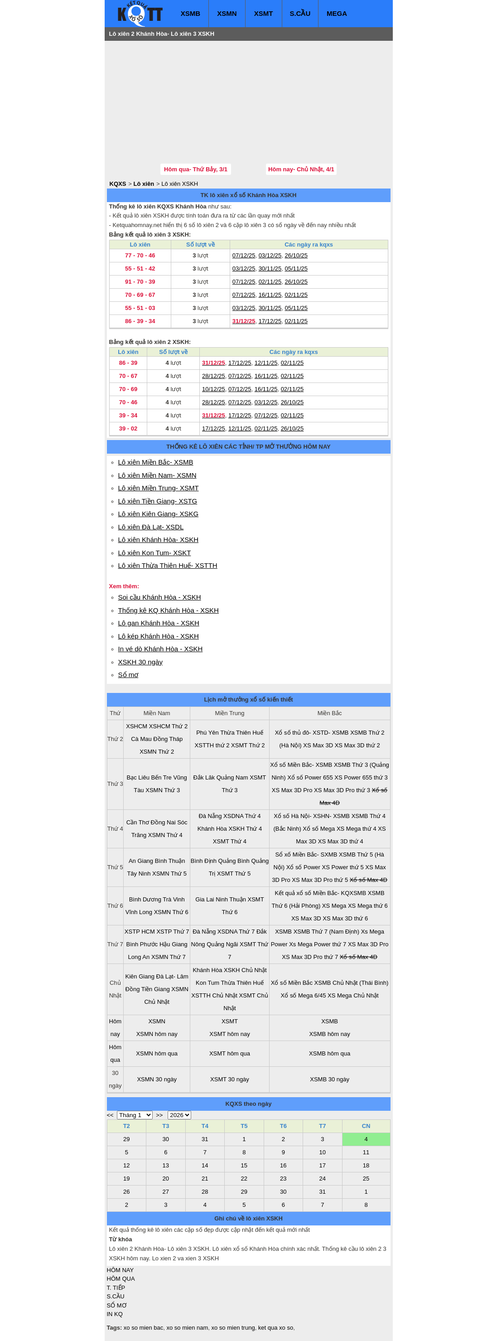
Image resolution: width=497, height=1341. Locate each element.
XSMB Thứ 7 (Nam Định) (326, 931)
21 (205, 1178)
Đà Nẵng (210, 816)
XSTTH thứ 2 (212, 745)
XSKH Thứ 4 (245, 828)
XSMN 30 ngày (156, 1079)
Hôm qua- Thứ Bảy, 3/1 (195, 169)
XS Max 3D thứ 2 (357, 745)
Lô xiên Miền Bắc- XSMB (155, 462)
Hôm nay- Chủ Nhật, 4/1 (301, 169)
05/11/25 (296, 268)
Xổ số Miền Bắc (292, 982)
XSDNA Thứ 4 (242, 816)
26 (126, 1191)
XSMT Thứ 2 (248, 745)
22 (244, 1178)
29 (126, 1139)
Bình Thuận (170, 860)
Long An (139, 957)
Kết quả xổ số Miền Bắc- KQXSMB (321, 893)
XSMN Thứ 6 (171, 912)
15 (244, 1165)
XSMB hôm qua (329, 1053)
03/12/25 (270, 255)
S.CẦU (300, 13)
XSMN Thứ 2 (157, 751)
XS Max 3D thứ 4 (340, 841)
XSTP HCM (140, 931)
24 (322, 1178)
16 (283, 1165)
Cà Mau (141, 739)
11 (366, 1152)
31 (205, 1139)
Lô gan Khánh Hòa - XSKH (158, 623)
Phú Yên (207, 732)
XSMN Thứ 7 (168, 957)
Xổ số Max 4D (368, 879)
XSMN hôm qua (157, 1053)
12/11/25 (266, 362)
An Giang (141, 860)
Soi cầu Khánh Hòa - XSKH (159, 597)
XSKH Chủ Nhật (245, 970)
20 (166, 1178)
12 (126, 1165)
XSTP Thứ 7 (172, 931)
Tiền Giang (155, 989)
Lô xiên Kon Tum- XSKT (154, 553)
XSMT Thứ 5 (234, 873)
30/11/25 (270, 268)
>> (159, 1115)
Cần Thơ (137, 822)
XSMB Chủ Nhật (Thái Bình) (351, 982)
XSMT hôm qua (229, 1053)
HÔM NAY (120, 1270)
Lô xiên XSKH (179, 183)
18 (366, 1165)
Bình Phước (142, 944)
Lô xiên (144, 183)
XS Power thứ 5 (343, 867)
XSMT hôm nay (229, 1034)
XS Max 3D (318, 745)
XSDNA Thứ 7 (236, 931)
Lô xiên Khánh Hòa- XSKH (158, 539)
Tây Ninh (138, 873)
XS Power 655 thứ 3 (360, 777)
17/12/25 (270, 321)
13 (166, 1165)
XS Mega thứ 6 (368, 905)
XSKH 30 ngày (140, 662)
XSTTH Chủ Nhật (214, 995)
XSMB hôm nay (329, 1034)
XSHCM (136, 726)
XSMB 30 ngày (329, 1079)
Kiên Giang (139, 976)
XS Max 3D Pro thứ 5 (320, 879)
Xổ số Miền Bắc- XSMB (301, 764)
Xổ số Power (303, 867)
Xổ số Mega (319, 828)
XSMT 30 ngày (229, 1079)
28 (205, 1191)
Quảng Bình (234, 860)
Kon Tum (207, 982)
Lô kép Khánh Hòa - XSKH (158, 636)
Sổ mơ (128, 674)
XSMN (226, 13)
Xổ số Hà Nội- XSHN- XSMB (312, 816)
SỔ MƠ (116, 1305)
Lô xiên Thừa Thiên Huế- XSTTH (167, 565)
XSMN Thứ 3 (162, 790)
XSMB (190, 13)
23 (283, 1178)
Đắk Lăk (204, 777)
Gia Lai (204, 899)
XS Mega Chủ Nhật (353, 995)
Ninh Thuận (231, 899)
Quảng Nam (232, 777)
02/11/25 (270, 281)
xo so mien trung (233, 1327)
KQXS (118, 183)
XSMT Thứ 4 (229, 841)
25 (366, 1178)
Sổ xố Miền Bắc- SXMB (306, 854)
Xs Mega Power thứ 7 (317, 944)
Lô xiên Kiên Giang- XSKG (158, 514)
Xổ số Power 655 (310, 777)
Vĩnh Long (138, 912)
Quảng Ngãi (222, 944)
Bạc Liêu (138, 777)
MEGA (337, 13)
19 (126, 1178)
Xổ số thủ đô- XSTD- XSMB (312, 732)
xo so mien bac (143, 1327)
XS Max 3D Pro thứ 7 (310, 957)
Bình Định (204, 860)
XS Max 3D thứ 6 (345, 918)
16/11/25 (270, 294)
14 (205, 1165)
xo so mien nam (187, 1327)
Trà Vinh (173, 899)
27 (166, 1191)
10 (322, 1152)
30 (166, 1139)
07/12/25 (244, 255)
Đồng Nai (163, 822)
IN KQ (115, 1314)
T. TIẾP (116, 1287)
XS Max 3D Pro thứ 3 (342, 790)
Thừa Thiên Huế (241, 732)
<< (110, 1115)
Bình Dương (145, 899)
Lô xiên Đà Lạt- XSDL (151, 527)
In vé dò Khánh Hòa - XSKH (160, 649)
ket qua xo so (275, 1327)
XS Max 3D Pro (292, 790)
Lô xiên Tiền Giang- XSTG (158, 501)
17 (322, 1165)
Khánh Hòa (212, 828)
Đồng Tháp (168, 739)
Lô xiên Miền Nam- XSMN (157, 475)
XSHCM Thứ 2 (168, 726)
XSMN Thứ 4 (165, 835)
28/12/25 (213, 376)
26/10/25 (296, 255)
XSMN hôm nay (157, 1034)
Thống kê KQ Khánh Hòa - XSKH (168, 610)
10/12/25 (213, 389)
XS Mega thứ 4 (356, 828)
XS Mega (334, 905)
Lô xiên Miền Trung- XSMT (158, 488)
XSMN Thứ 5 (169, 873)
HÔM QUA (121, 1278)
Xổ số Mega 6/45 (303, 995)
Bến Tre (161, 777)
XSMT (263, 13)
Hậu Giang (173, 944)
